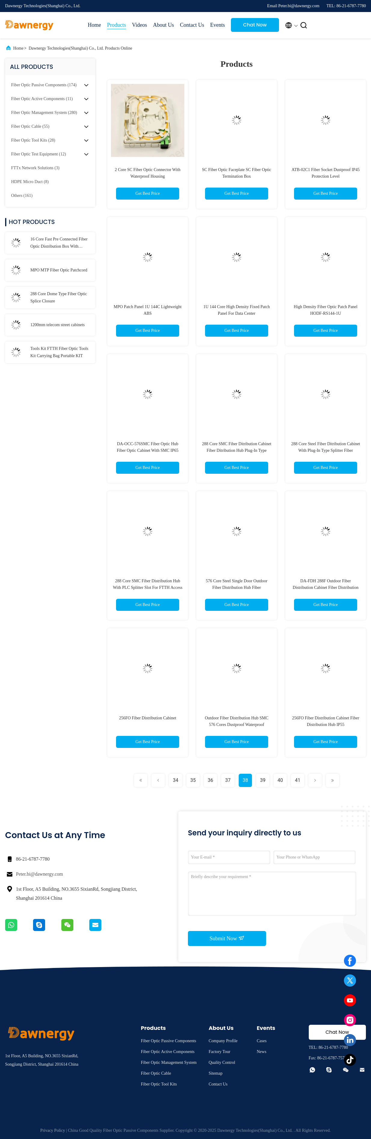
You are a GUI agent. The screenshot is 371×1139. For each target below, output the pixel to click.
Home (94, 25)
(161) (21, 195)
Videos (139, 25)
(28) (33, 140)
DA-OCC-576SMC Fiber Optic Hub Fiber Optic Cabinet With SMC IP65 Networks (148, 450)
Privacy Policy (52, 1130)
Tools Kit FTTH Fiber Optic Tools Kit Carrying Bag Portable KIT (59, 352)
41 (297, 780)
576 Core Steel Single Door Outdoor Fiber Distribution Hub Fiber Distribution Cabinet (237, 587)
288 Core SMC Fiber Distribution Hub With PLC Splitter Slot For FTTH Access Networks (147, 587)
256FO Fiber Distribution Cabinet (147, 718)
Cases (262, 1041)
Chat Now (255, 24)
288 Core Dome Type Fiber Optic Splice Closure (58, 297)
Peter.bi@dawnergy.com (39, 874)
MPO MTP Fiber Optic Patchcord (58, 270)
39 (262, 780)
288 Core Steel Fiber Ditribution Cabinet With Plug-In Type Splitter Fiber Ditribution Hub (325, 450)
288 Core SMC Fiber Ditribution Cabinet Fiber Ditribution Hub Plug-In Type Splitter (236, 450)
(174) (44, 85)
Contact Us (192, 25)
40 (280, 780)
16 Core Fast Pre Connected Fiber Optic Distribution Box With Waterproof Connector (58, 243)
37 (228, 780)
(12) (38, 154)
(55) (30, 126)
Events (217, 25)
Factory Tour (219, 1051)
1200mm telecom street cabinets (57, 325)
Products (116, 25)
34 (175, 780)
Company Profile (223, 1041)
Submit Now (227, 938)
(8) (30, 181)
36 (210, 780)
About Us (163, 25)
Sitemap (215, 1073)
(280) (44, 112)
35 (193, 780)
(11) (42, 98)
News (261, 1051)
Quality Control (222, 1062)
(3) (35, 168)
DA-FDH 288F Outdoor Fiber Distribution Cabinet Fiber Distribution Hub (326, 587)
